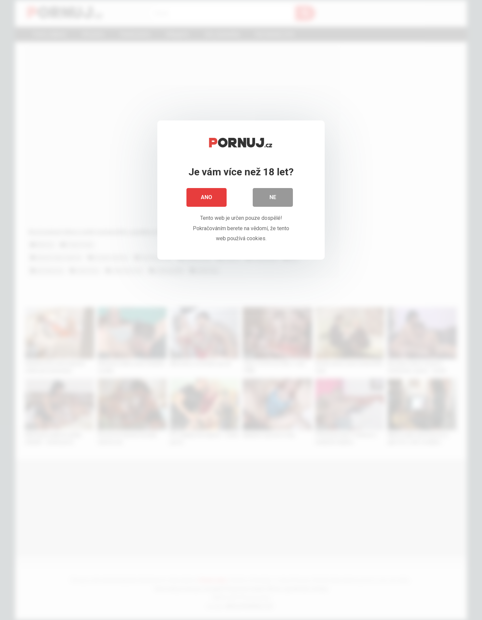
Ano (206, 197)
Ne (272, 197)
